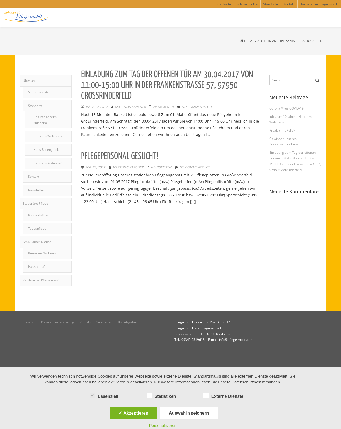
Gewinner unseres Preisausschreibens (283, 141)
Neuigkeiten (163, 106)
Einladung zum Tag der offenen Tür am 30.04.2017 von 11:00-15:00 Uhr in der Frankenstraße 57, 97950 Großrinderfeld (167, 85)
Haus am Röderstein (48, 163)
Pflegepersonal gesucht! (119, 156)
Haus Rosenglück (46, 149)
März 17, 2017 (96, 106)
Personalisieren (163, 425)
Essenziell (104, 396)
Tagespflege (37, 228)
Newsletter (36, 190)
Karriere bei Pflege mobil (41, 280)
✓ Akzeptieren (133, 413)
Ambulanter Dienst (37, 242)
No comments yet (197, 106)
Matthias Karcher (130, 106)
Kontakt (33, 176)
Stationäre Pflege (35, 203)
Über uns (29, 80)
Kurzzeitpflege (38, 215)
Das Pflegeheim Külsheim (45, 120)
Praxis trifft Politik (282, 130)
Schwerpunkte (38, 92)
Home (249, 40)
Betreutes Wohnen (42, 253)
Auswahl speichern (189, 413)
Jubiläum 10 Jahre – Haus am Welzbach (290, 119)
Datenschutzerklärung (58, 322)
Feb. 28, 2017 (95, 167)
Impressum (27, 322)
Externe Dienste (223, 396)
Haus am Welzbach (47, 136)
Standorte (35, 105)
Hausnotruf (36, 266)
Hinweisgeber (127, 322)
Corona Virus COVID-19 (286, 108)
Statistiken (161, 396)
